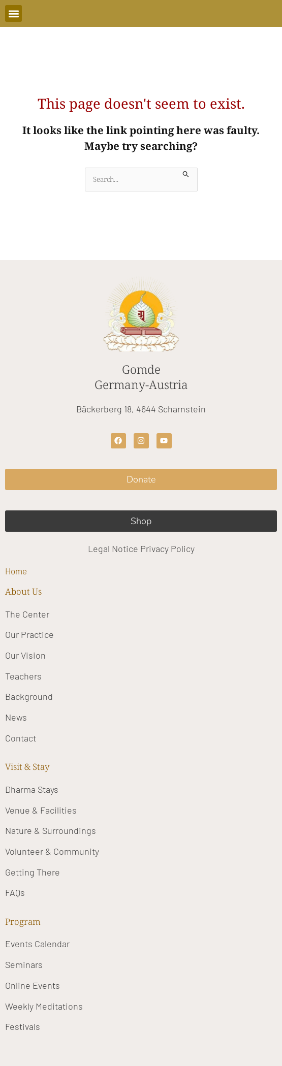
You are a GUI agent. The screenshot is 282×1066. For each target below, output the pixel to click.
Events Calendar (37, 943)
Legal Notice (113, 548)
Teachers (23, 676)
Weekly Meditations (44, 1006)
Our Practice (29, 634)
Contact (20, 738)
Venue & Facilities (41, 810)
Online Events (32, 985)
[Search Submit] (186, 173)
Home (16, 571)
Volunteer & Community (52, 851)
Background (29, 696)
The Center (27, 614)
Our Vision (25, 655)
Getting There (32, 872)
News (16, 717)
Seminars (24, 964)
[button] (13, 13)
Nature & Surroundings (50, 830)
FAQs (15, 892)
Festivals (22, 1026)
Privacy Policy (167, 548)
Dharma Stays (31, 789)
